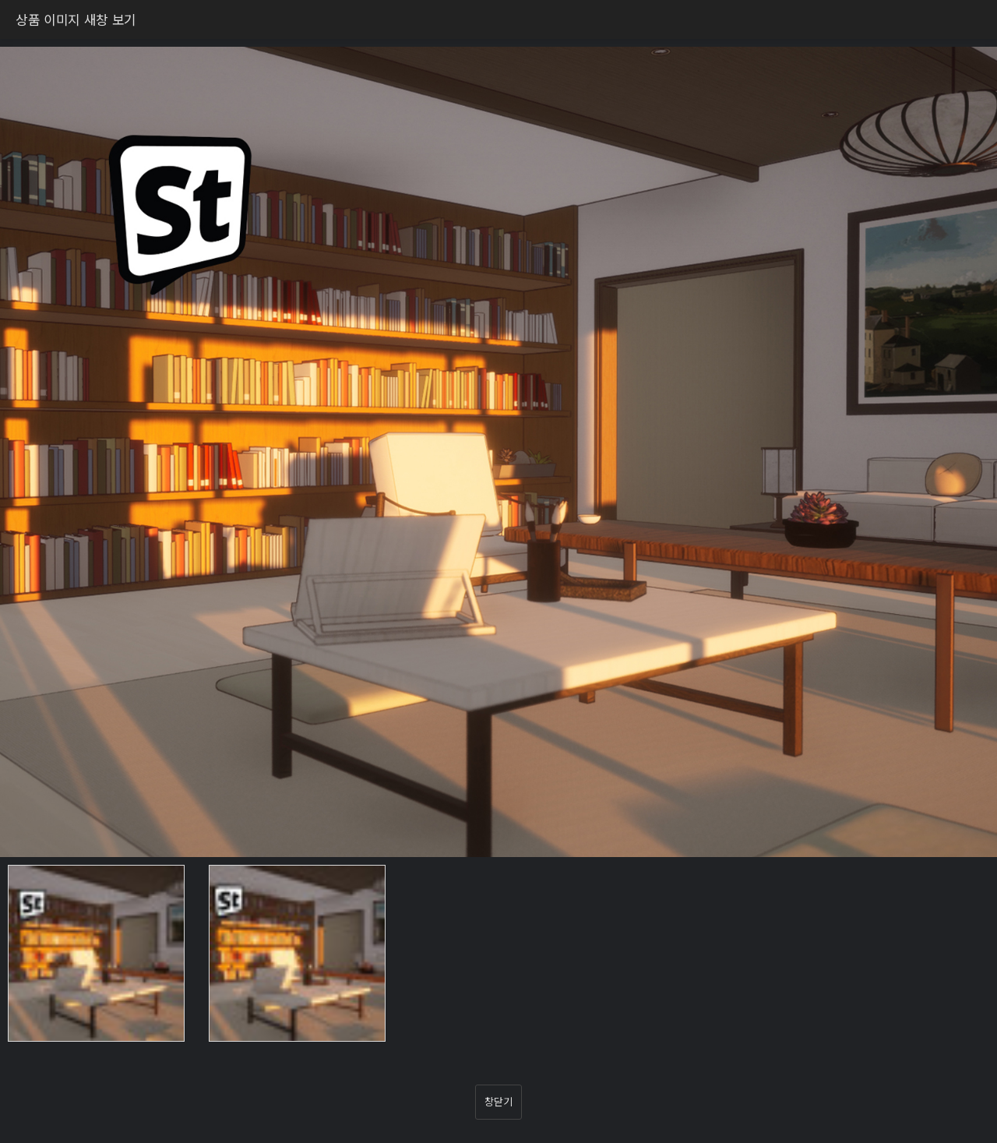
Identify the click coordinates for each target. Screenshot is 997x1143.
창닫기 (498, 1101)
